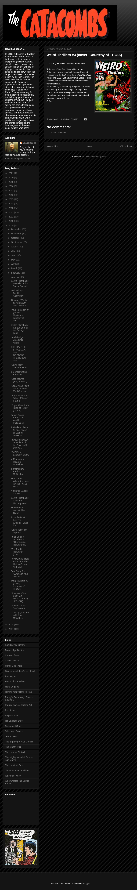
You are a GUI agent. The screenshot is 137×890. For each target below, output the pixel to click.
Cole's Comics (12, 660)
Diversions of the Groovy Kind (20, 671)
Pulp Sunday (11, 715)
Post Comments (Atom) (95, 157)
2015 (11, 199)
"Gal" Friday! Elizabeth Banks (20, 453)
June (14, 255)
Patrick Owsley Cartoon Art (18, 705)
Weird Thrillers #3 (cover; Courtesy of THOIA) (19, 585)
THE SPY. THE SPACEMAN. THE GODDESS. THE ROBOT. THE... (18, 354)
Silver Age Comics (14, 731)
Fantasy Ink (11, 676)
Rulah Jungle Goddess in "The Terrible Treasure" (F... (19, 540)
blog (69, 75)
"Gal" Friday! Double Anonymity (17, 293)
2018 (11, 186)
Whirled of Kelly (13, 775)
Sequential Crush (13, 726)
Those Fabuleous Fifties (17, 770)
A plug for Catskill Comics (19, 492)
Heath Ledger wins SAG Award (17, 340)
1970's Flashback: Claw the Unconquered (20, 501)
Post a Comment (58, 132)
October (15, 238)
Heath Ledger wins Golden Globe (18, 510)
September (17, 242)
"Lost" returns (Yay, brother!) (19, 380)
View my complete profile (17, 158)
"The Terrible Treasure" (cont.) (17, 552)
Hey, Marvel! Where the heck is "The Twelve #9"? (20, 482)
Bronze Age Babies (14, 650)
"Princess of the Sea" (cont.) (18, 607)
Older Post (126, 146)
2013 (11, 208)
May (13, 259)
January (15, 277)
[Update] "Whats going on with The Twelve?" (19, 303)
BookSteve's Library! (15, 645)
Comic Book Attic (13, 666)
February (16, 272)
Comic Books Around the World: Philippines (17, 419)
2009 (11, 225)
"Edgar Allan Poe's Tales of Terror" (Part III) (20, 408)
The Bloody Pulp (13, 747)
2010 (11, 221)
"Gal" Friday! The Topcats (19, 531)
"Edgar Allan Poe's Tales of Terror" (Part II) (20, 398)
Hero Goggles (12, 686)
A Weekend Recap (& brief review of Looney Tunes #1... (20, 431)
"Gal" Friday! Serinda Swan (19, 366)
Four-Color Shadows (15, 681)
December (16, 229)
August (15, 246)
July (13, 251)
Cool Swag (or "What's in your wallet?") (19, 574)
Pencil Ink (10, 710)
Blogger (86, 883)
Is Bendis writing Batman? (19, 373)
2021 (11, 173)
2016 (11, 195)
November (16, 233)
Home (90, 146)
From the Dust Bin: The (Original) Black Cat (19, 521)
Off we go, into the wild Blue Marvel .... (20, 615)
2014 (11, 203)
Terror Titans (11, 736)
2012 (11, 212)
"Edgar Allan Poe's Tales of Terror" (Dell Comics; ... (20, 389)
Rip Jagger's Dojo (14, 721)
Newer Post (53, 146)
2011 (11, 216)
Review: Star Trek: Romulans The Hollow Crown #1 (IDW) (20, 562)
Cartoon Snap (12, 655)
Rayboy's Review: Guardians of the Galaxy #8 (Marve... (19, 443)
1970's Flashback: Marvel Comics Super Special (20, 284)
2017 (11, 190)
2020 (11, 177)
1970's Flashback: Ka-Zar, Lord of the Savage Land (20, 329)
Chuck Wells (29, 143)
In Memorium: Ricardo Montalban (17, 462)
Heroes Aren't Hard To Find (18, 692)
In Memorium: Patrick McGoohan (17, 472)
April (13, 264)
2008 (11, 624)
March (14, 268)
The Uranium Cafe (14, 765)
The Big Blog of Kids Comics (19, 741)
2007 (11, 629)
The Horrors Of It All (15, 752)
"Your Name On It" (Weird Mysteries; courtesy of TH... (20, 315)
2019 (11, 182)
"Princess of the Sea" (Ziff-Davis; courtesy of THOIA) (19, 597)
